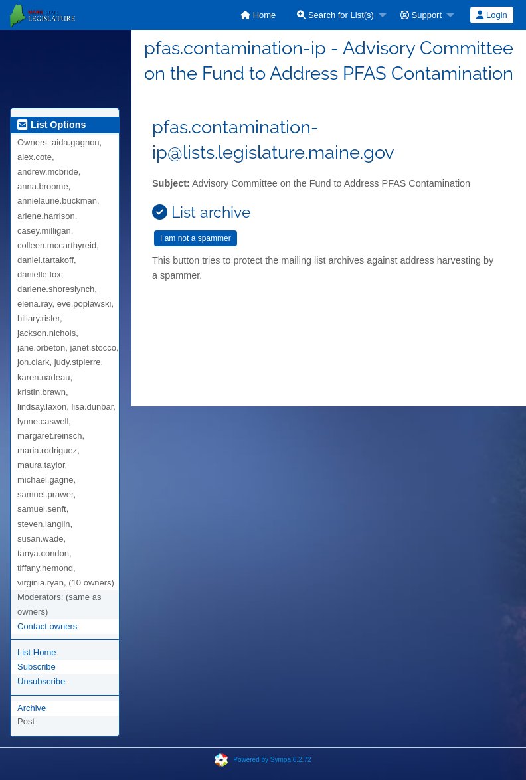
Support (421, 15)
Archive (31, 708)
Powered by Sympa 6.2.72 (272, 759)
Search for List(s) (335, 15)
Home (258, 15)
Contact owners (47, 626)
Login (491, 15)
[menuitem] (258, 15)
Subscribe (36, 667)
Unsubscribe (41, 681)
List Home (36, 652)
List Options (51, 124)
